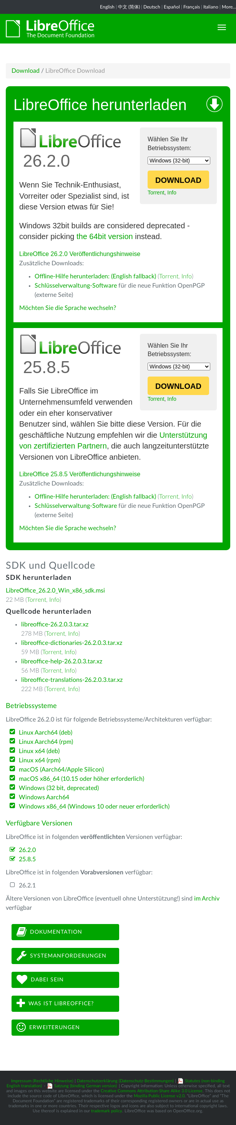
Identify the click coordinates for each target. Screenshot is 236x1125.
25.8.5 (27, 859)
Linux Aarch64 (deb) (45, 733)
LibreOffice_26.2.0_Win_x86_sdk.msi (55, 591)
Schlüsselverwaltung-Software (76, 286)
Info (171, 192)
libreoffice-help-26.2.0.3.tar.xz (61, 661)
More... (229, 7)
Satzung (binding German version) (85, 1086)
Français (191, 7)
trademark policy (106, 1111)
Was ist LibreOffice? (55, 1003)
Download (26, 71)
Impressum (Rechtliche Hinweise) (42, 1081)
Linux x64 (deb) (39, 751)
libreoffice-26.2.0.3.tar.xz (54, 624)
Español (172, 7)
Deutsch (151, 7)
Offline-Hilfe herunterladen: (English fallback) (95, 276)
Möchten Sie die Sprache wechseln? (67, 308)
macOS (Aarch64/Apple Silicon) (61, 770)
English (107, 7)
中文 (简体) (129, 7)
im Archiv (206, 899)
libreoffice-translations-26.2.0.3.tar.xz (72, 680)
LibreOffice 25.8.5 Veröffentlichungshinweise (79, 474)
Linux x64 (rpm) (39, 760)
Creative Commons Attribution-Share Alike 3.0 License (152, 1091)
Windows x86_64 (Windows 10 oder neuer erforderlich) (94, 807)
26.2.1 (27, 885)
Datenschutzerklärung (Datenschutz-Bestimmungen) (125, 1081)
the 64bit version (104, 236)
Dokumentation (49, 932)
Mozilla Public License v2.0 (159, 1096)
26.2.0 (27, 850)
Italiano (210, 7)
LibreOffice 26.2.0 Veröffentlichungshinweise (79, 254)
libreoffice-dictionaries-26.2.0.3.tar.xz (71, 643)
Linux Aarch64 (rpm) (46, 742)
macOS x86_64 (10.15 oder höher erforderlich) (81, 779)
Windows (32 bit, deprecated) (59, 788)
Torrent (156, 192)
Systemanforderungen (61, 955)
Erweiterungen (48, 1027)
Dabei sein (40, 979)
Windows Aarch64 (44, 797)
